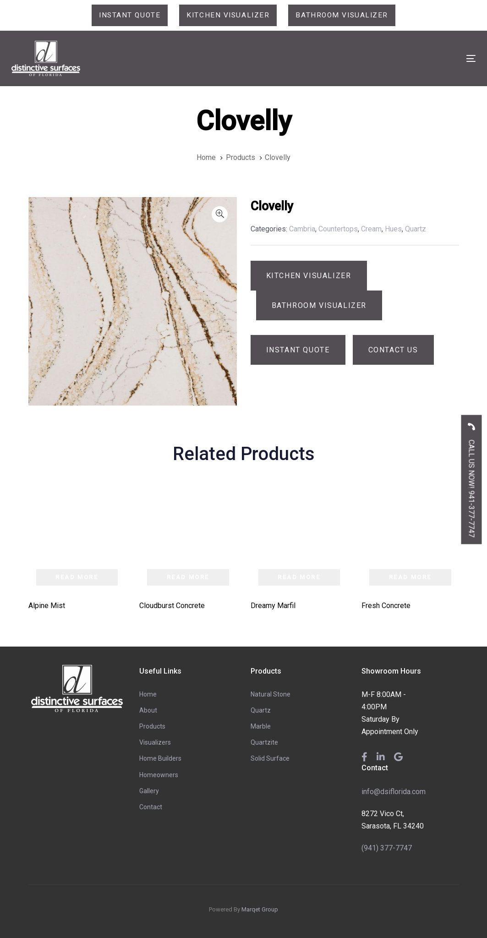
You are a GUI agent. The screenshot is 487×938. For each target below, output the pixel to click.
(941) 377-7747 (386, 848)
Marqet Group (259, 909)
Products (152, 726)
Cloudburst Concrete (172, 605)
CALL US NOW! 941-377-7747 (471, 477)
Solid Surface (270, 758)
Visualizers (155, 742)
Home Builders (160, 758)
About (148, 710)
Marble (261, 726)
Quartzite (264, 742)
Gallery (149, 791)
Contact (150, 807)
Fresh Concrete (385, 605)
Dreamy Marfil (273, 605)
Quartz (261, 710)
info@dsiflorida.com (393, 791)
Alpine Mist (46, 605)
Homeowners (158, 775)
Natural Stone (270, 694)
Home (148, 694)
